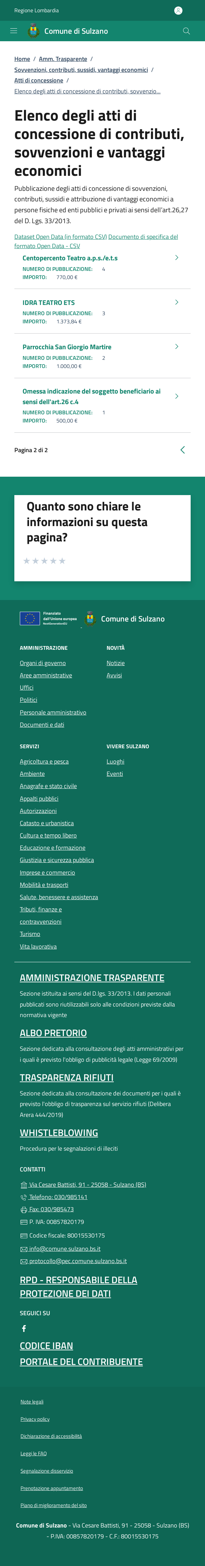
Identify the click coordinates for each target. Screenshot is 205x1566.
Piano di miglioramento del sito (53, 1505)
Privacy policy (35, 1419)
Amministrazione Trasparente (92, 977)
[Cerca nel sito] (186, 31)
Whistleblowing (59, 1132)
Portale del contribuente (81, 1361)
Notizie (116, 662)
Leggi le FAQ (33, 1453)
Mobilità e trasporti (59, 884)
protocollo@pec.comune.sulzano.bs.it (73, 1260)
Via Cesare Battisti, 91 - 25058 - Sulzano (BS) (102, 1184)
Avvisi (114, 675)
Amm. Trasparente (63, 58)
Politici (28, 699)
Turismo (30, 933)
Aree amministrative (46, 675)
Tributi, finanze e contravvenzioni (41, 915)
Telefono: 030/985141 (53, 1196)
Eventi (146, 773)
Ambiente (32, 773)
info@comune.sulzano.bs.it (60, 1248)
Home (22, 58)
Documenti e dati (42, 724)
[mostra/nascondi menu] (14, 31)
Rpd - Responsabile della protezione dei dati (78, 1286)
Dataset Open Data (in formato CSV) (60, 236)
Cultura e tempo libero (48, 835)
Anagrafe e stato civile (48, 785)
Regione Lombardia (36, 10)
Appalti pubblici (39, 798)
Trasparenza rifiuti (67, 1077)
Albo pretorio (53, 1032)
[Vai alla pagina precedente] (182, 449)
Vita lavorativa (38, 946)
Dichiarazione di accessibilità (51, 1436)
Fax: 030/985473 (47, 1209)
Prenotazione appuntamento (51, 1488)
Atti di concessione (38, 80)
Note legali (31, 1402)
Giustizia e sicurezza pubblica (57, 859)
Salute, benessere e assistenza (59, 896)
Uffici (26, 687)
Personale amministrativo (53, 712)
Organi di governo (43, 662)
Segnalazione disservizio (46, 1471)
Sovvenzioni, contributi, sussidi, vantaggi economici (81, 69)
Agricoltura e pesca (44, 761)
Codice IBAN (46, 1345)
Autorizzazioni (38, 810)
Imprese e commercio (47, 872)
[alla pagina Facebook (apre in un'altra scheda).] (24, 1327)
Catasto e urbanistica (47, 823)
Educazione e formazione (52, 847)
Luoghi (146, 760)
